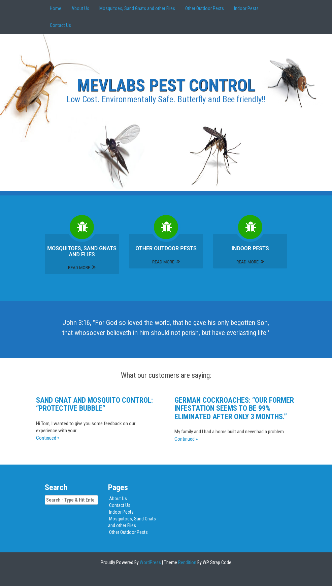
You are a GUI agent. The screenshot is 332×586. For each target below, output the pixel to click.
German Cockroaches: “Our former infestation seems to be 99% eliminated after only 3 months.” (234, 408)
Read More (82, 267)
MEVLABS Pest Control (166, 85)
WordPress (150, 562)
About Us (80, 8)
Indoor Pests (246, 8)
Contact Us (60, 25)
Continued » (47, 438)
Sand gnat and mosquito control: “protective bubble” (94, 404)
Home (55, 8)
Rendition (186, 562)
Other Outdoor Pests (204, 8)
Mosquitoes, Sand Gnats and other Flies (137, 8)
